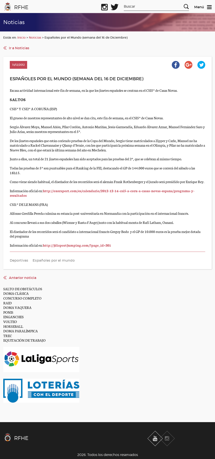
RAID (7, 302)
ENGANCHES (13, 316)
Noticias (35, 37)
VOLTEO (10, 321)
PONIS (8, 312)
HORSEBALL (13, 326)
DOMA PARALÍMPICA (20, 330)
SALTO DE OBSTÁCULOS (22, 288)
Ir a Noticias (19, 48)
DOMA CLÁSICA (16, 293)
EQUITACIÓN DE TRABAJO (24, 340)
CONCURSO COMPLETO (22, 297)
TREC (7, 335)
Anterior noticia (22, 277)
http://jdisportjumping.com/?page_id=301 (77, 245)
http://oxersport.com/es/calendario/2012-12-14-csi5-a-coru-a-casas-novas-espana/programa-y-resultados (102, 193)
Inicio (21, 37)
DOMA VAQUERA (17, 307)
